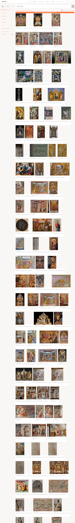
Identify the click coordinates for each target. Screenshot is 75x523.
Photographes (33, 1)
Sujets (47, 1)
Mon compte (61, 1)
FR (72, 1)
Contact (53, 1)
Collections (41, 1)
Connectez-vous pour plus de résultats (45, 12)
